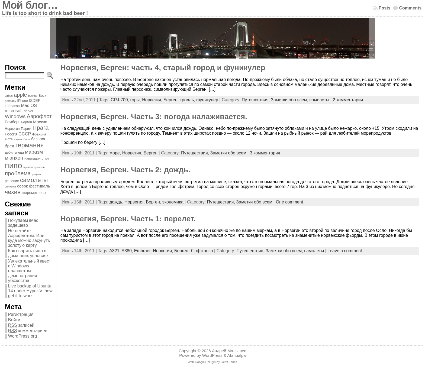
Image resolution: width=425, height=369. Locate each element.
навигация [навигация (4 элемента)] (32, 158)
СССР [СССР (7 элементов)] (24, 133)
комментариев (27, 330)
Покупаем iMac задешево (23, 223)
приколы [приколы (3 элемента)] (39, 167)
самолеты (319, 100)
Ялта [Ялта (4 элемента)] (9, 139)
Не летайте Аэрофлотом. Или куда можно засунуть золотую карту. (29, 238)
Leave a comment (344, 250)
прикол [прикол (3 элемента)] (28, 167)
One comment (289, 202)
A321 (114, 250)
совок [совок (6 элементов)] (22, 186)
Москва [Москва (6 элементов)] (40, 121)
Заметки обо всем (228, 153)
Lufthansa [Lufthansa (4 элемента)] (12, 106)
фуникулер (207, 100)
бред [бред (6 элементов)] (9, 146)
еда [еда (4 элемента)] (21, 152)
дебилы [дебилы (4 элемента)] (11, 152)
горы (135, 100)
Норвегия (151, 100)
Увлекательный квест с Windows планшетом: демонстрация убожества (29, 271)
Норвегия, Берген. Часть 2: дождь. (125, 170)
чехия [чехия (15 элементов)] (13, 192)
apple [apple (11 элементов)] (20, 95)
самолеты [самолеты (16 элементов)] (34, 180)
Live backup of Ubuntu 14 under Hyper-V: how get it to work (30, 291)
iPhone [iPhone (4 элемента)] (22, 101)
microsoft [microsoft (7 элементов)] (14, 110)
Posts (385, 8)
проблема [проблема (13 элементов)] (18, 173)
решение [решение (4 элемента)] (12, 181)
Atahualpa (236, 355)
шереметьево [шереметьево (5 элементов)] (34, 192)
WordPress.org (22, 336)
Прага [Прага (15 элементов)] (41, 127)
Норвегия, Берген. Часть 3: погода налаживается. (153, 116)
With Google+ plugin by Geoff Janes (212, 362)
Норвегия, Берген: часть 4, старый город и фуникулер (162, 67)
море (115, 153)
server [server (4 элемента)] (28, 111)
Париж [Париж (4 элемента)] (26, 129)
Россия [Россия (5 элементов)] (11, 134)
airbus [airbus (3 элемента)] (9, 95)
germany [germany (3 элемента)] (10, 100)
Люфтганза (202, 250)
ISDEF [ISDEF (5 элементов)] (34, 100)
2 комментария (348, 100)
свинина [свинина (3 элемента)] (10, 186)
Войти (14, 320)
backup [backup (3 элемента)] (32, 95)
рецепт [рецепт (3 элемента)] (36, 174)
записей (21, 325)
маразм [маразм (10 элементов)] (34, 152)
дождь (116, 202)
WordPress (212, 355)
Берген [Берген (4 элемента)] (26, 122)
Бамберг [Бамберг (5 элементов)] (12, 122)
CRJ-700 (119, 100)
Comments (410, 8)
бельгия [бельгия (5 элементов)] (38, 139)
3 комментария (265, 153)
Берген (170, 100)
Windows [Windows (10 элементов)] (15, 116)
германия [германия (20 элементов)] (29, 145)
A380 (127, 250)
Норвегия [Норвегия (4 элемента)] (12, 129)
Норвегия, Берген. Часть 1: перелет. (128, 219)
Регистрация (21, 314)
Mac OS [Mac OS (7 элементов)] (29, 105)
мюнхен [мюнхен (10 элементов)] (14, 158)
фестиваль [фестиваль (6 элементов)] (39, 186)
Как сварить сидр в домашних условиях (28, 253)
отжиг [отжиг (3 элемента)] (45, 158)
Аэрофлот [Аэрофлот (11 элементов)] (39, 116)
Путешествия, (256, 100)
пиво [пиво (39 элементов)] (13, 165)
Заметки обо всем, (290, 100)
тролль (187, 100)
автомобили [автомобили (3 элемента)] (22, 139)
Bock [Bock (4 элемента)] (42, 96)
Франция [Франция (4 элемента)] (39, 134)
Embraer (142, 250)
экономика (172, 202)
